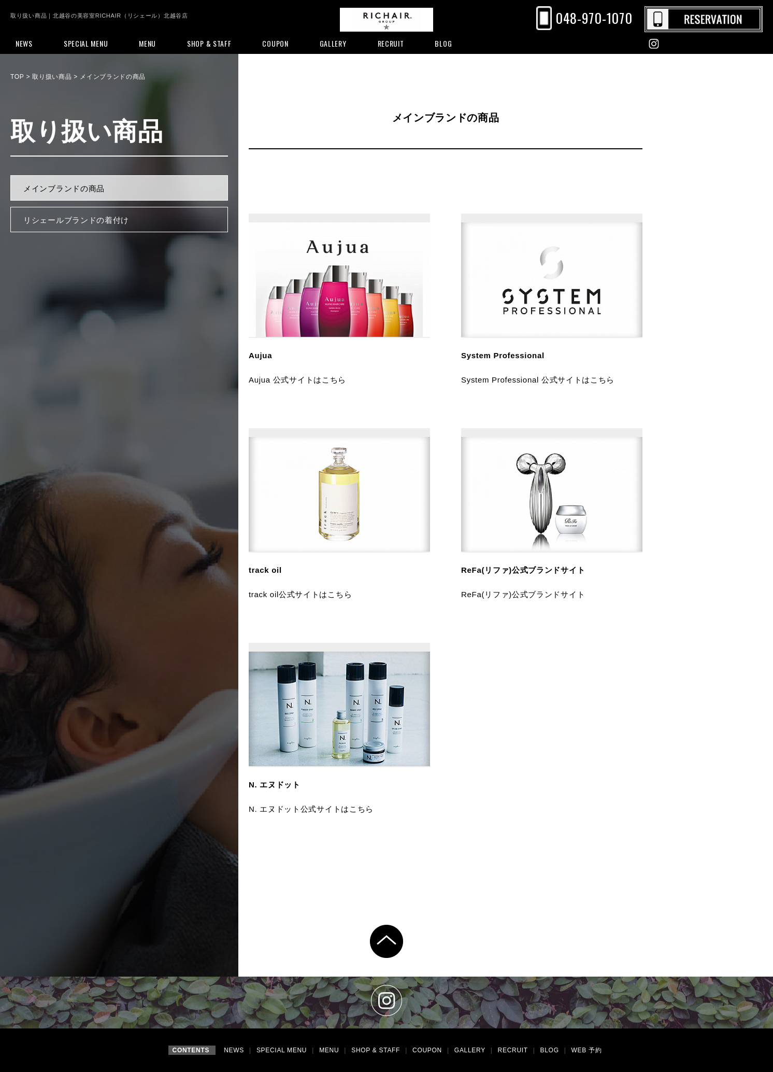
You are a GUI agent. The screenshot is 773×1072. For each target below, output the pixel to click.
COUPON (428, 1050)
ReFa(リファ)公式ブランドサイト (523, 594)
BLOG (550, 1050)
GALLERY (471, 1050)
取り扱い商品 (51, 76)
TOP (17, 76)
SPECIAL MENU (282, 1050)
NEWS (235, 1050)
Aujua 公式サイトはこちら (297, 379)
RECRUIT (514, 1050)
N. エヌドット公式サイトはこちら (311, 809)
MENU (330, 1050)
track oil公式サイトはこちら (300, 594)
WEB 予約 (586, 1050)
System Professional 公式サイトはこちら (537, 379)
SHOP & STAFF (376, 1050)
